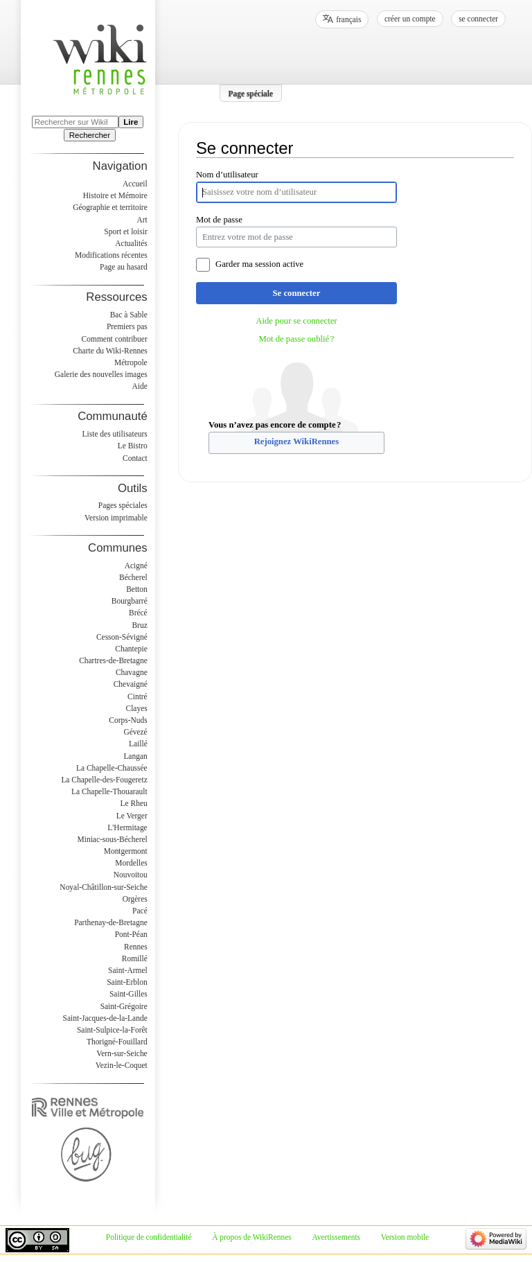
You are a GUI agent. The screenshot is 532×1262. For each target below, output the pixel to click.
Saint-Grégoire (124, 1006)
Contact (135, 458)
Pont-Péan (131, 934)
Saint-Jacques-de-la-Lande (105, 1018)
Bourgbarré (130, 601)
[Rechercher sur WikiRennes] (75, 122)
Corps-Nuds (128, 720)
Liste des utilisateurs (115, 434)
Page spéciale (251, 93)
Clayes (137, 708)
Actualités (131, 243)
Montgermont (126, 851)
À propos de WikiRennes (252, 1237)
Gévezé (135, 732)
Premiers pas (127, 326)
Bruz (139, 625)
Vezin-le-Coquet (122, 1065)
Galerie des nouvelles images (101, 374)
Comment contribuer (115, 339)
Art (141, 220)
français (348, 19)
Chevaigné (131, 684)
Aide (139, 386)
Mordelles (131, 863)
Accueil (135, 183)
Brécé (138, 612)
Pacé (140, 910)
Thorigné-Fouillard (117, 1041)
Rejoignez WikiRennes (296, 441)
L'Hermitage (127, 827)
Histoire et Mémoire (115, 195)
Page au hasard (124, 267)
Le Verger (132, 816)
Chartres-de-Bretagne (113, 660)
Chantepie (131, 649)
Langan (135, 756)
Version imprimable (116, 518)
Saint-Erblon (127, 982)
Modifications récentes (111, 255)
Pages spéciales (123, 505)
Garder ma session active (259, 264)
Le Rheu (134, 803)
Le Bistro (133, 445)
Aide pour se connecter (296, 321)
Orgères (135, 899)
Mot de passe (219, 220)
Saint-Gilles (128, 994)
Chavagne (132, 672)
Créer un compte (410, 19)
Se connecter (297, 293)
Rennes (136, 947)
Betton (137, 589)
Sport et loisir (125, 231)
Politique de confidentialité (149, 1237)
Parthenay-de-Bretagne (111, 922)
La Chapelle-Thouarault (109, 791)
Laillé (138, 743)
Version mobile (405, 1237)
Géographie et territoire (110, 207)
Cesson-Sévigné (122, 637)
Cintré (137, 696)
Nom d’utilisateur (227, 174)
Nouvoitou (131, 874)
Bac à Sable (129, 314)
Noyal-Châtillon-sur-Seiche (103, 887)
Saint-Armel (128, 970)
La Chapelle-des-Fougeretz (104, 779)
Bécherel (133, 577)
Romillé (135, 958)
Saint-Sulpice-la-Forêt (112, 1030)
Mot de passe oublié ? (296, 339)
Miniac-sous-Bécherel (113, 839)
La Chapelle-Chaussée (112, 768)
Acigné (136, 565)
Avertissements (336, 1237)
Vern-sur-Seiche (122, 1053)
